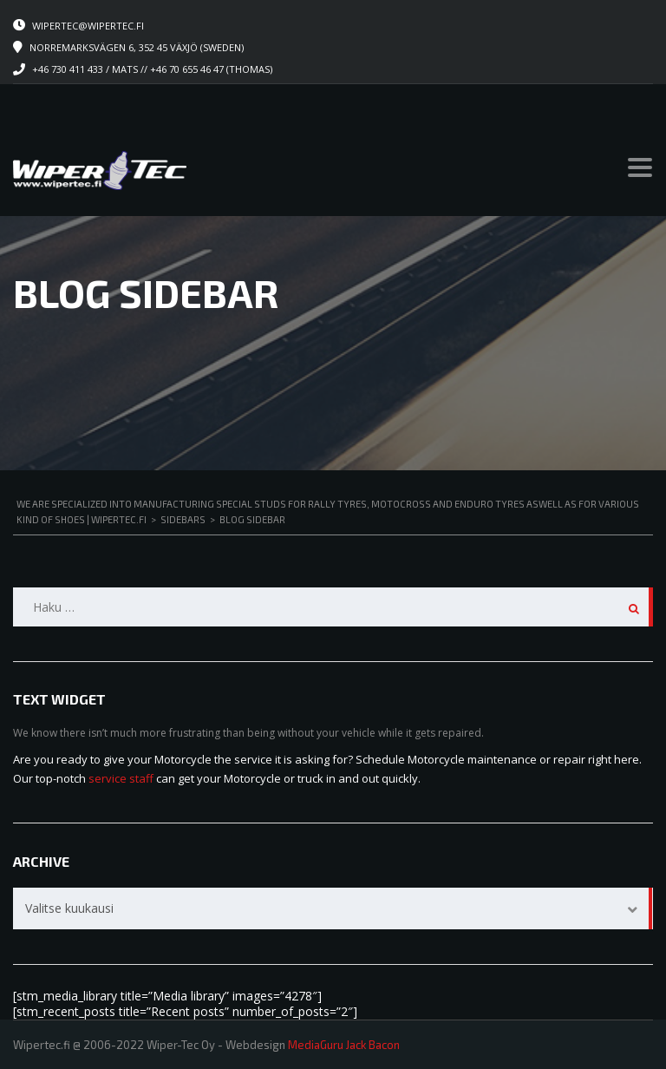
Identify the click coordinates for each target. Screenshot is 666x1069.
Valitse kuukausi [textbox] (69, 908)
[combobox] (333, 908)
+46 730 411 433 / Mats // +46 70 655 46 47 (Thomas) (152, 68)
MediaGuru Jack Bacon (344, 1045)
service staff (120, 778)
